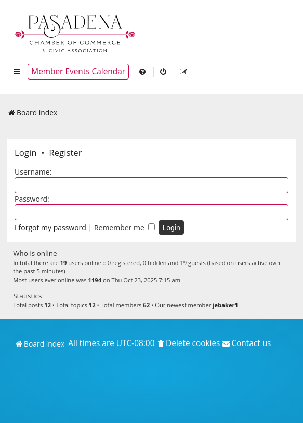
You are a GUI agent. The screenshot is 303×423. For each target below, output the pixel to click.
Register (65, 152)
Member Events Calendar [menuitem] (78, 71)
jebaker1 (225, 305)
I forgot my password (50, 227)
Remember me (124, 227)
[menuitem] (143, 72)
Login (26, 152)
